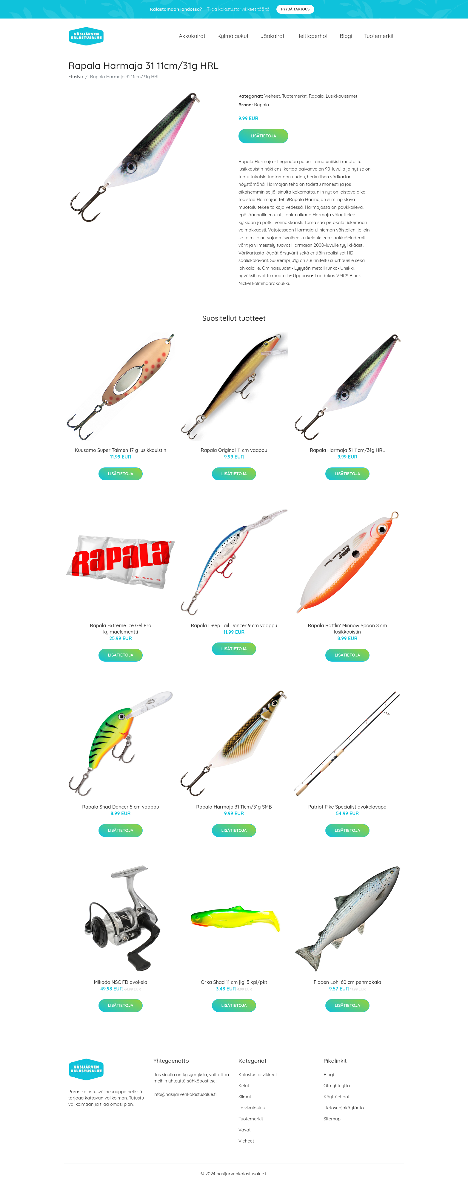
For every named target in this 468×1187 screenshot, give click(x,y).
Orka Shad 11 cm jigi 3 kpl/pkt (234, 985)
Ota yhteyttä (337, 1088)
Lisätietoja (263, 139)
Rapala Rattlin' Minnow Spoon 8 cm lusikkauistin (347, 631)
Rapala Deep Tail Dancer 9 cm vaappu (234, 628)
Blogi (346, 37)
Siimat (244, 1099)
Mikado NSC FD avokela (120, 985)
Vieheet (272, 99)
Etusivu (75, 79)
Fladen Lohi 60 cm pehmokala (347, 985)
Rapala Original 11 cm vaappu (234, 453)
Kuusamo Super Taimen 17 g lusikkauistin (120, 453)
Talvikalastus (251, 1111)
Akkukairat (192, 37)
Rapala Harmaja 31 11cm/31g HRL (347, 453)
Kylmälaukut (232, 37)
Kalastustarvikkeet (257, 1077)
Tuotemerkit (379, 37)
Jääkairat (272, 37)
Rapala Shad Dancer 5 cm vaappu (120, 810)
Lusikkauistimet (341, 99)
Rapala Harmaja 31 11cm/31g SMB (234, 810)
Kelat (243, 1088)
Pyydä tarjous (295, 9)
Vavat (244, 1133)
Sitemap (332, 1122)
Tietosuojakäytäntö (344, 1111)
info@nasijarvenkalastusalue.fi (184, 1097)
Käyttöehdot (337, 1099)
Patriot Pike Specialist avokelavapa (347, 810)
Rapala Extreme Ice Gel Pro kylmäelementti (120, 631)
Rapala (316, 99)
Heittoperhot (312, 37)
